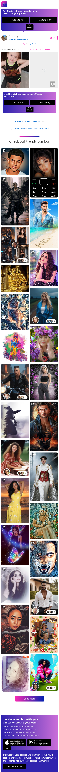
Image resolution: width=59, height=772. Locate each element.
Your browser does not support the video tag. (44, 70)
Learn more (43, 760)
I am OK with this (14, 766)
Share (52, 37)
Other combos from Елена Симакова (29, 128)
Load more (29, 698)
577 (33, 43)
